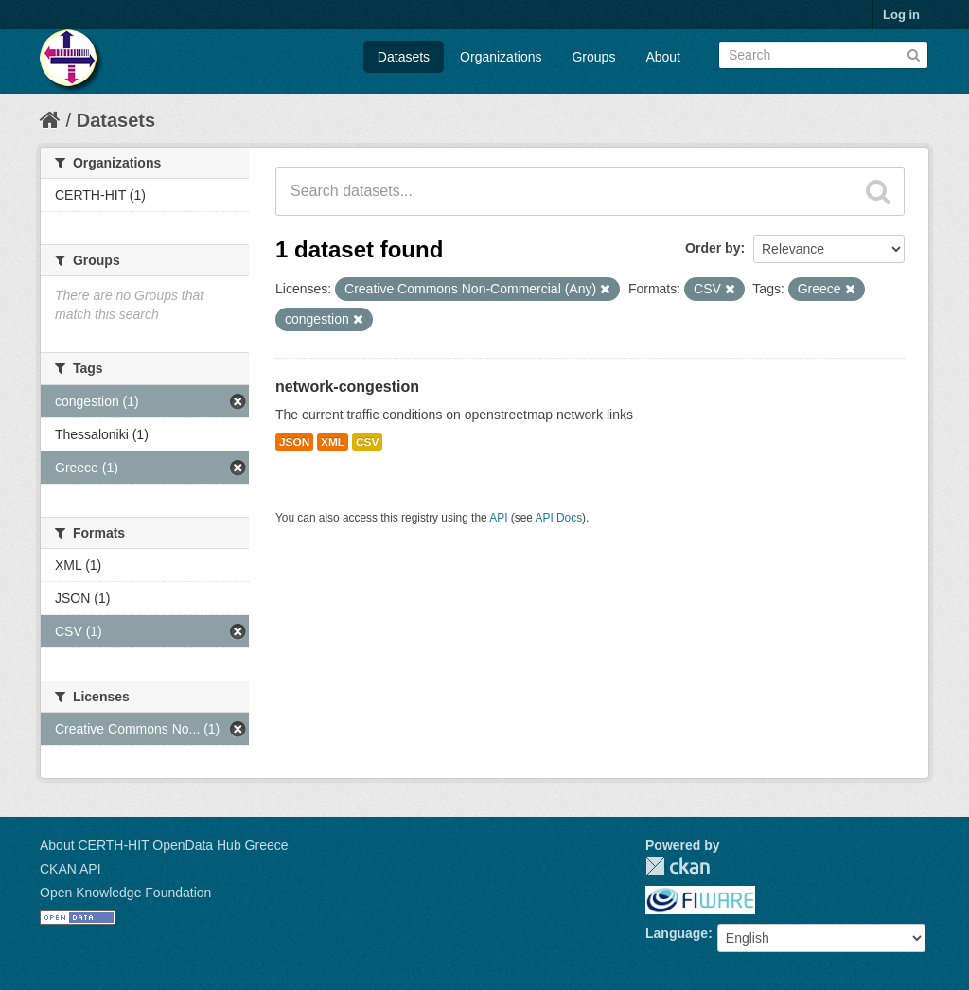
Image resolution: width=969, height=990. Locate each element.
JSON (294, 442)
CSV (367, 442)
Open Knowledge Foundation (125, 892)
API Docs (559, 517)
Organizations (500, 56)
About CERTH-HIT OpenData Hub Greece (164, 845)
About (662, 56)
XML (332, 442)
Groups (593, 56)
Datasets (404, 56)
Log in (901, 15)
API (498, 517)
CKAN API (70, 868)
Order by (712, 248)
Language (676, 933)
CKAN (677, 866)
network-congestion (347, 387)
